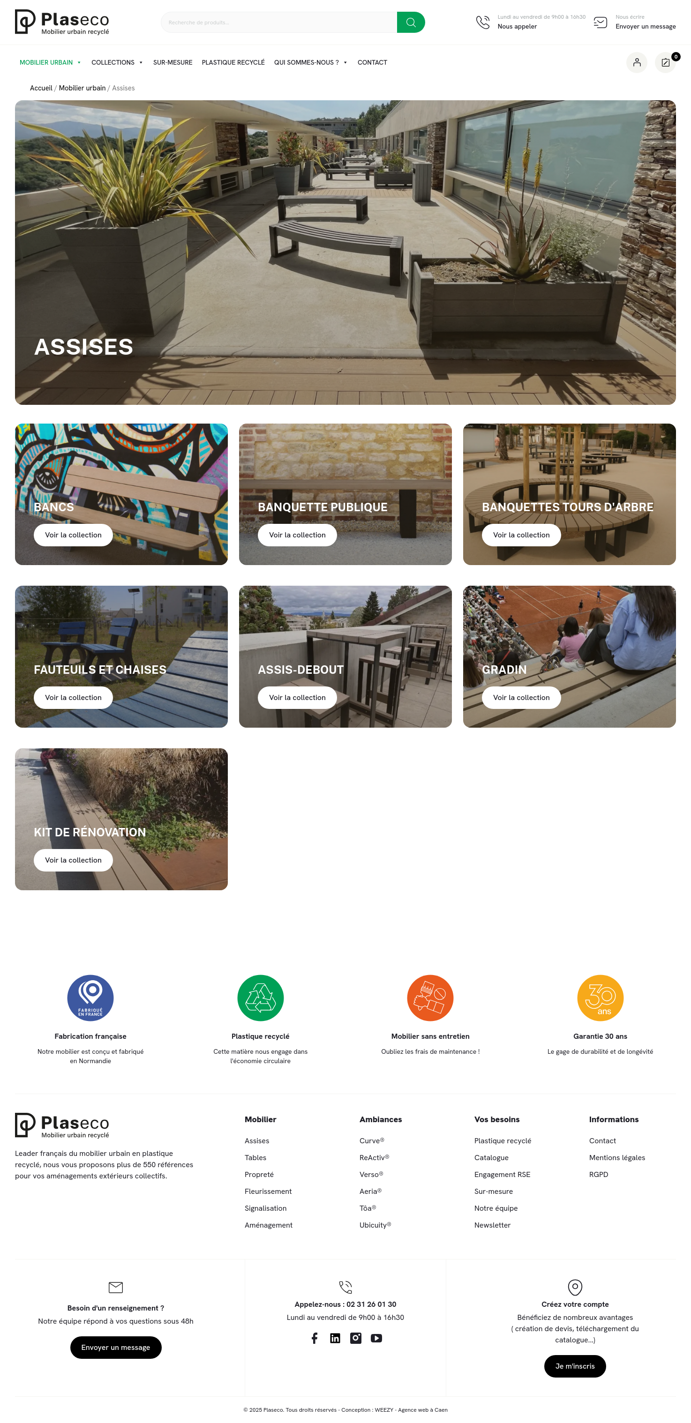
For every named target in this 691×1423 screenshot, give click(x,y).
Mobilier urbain (51, 62)
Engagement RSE (502, 1174)
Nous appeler (517, 26)
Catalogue (491, 1157)
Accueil (41, 87)
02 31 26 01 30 (371, 1304)
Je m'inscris (575, 1366)
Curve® (372, 1141)
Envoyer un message (646, 26)
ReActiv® (375, 1157)
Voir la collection (73, 535)
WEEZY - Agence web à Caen (411, 1410)
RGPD (598, 1174)
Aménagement (269, 1225)
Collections (117, 62)
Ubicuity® (375, 1225)
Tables (255, 1157)
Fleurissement (268, 1191)
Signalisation (265, 1208)
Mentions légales (617, 1157)
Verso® (371, 1174)
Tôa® (368, 1208)
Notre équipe (496, 1208)
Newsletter (492, 1225)
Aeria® (371, 1191)
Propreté (259, 1174)
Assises (257, 1141)
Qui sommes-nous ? (311, 62)
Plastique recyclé (233, 62)
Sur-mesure (173, 62)
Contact (372, 62)
